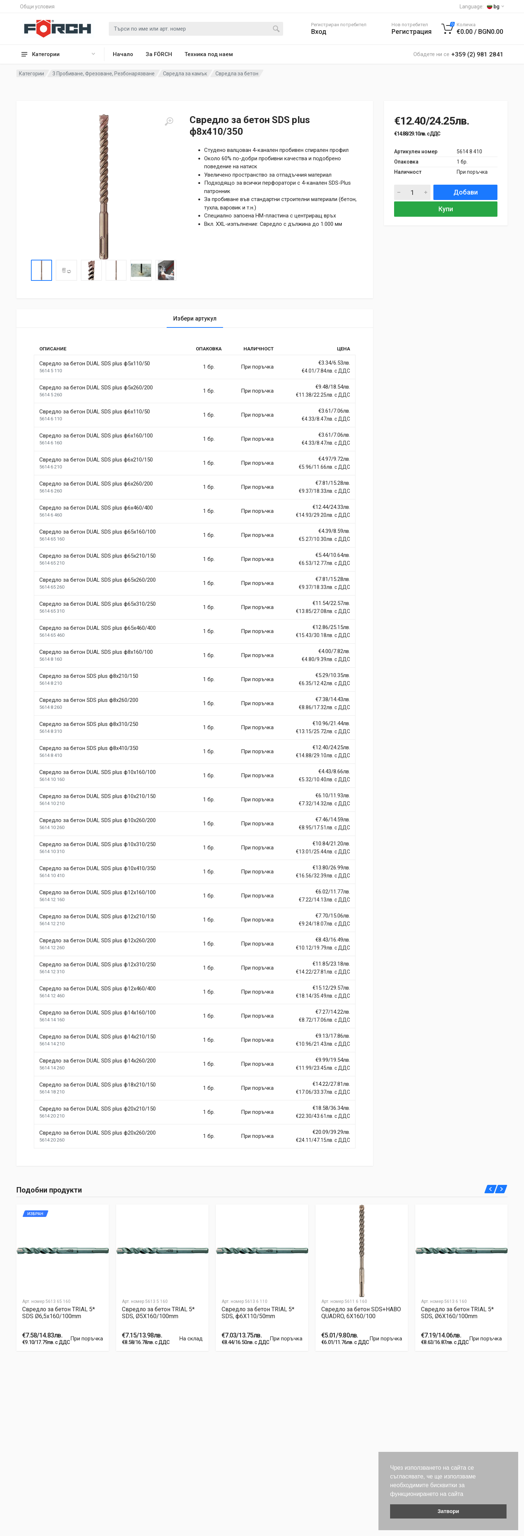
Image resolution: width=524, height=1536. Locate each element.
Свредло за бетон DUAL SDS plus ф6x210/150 (96, 459)
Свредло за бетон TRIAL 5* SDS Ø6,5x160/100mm (58, 1313)
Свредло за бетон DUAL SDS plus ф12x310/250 (97, 964)
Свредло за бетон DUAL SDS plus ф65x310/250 (97, 604)
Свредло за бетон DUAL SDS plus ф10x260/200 (97, 820)
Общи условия (37, 6)
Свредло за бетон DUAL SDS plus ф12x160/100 (97, 892)
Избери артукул (195, 318)
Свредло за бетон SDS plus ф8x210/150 (88, 676)
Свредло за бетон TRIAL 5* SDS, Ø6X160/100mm (457, 1313)
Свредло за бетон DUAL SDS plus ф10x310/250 (97, 844)
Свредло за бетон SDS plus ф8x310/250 (88, 724)
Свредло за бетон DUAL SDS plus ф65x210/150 (97, 556)
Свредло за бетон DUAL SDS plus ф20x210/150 (97, 1108)
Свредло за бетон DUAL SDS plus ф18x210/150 (97, 1084)
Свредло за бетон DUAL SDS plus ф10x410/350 (97, 868)
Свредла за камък (185, 73)
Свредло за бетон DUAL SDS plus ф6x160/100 (96, 435)
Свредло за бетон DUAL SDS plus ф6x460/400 (96, 507)
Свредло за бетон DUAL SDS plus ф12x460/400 (97, 988)
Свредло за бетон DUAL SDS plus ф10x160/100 (97, 772)
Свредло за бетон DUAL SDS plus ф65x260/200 (97, 580)
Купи (445, 209)
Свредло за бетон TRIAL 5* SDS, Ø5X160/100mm (158, 1313)
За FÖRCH (159, 54)
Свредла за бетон (236, 73)
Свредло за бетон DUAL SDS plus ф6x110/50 (94, 411)
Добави (465, 192)
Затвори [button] (448, 1511)
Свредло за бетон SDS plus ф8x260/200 (88, 700)
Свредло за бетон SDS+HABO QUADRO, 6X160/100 (361, 1313)
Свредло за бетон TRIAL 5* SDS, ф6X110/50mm (258, 1313)
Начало (123, 54)
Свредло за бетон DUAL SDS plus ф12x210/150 (97, 916)
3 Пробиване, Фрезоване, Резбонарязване (103, 73)
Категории (31, 73)
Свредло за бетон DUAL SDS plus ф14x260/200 (97, 1060)
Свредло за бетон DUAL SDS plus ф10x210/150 (97, 796)
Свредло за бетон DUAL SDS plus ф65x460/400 (97, 628)
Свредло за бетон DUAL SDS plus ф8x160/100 (96, 652)
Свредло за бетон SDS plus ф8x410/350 (88, 748)
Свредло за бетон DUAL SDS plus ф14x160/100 (97, 1012)
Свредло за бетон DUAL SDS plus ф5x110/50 (94, 363)
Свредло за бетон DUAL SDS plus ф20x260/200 (97, 1133)
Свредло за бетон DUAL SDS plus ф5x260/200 (96, 387)
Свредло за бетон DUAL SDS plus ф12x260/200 (97, 940)
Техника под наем (208, 54)
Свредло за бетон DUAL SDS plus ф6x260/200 (96, 483)
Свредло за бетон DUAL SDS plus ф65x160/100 (97, 532)
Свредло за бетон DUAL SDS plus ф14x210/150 (97, 1036)
